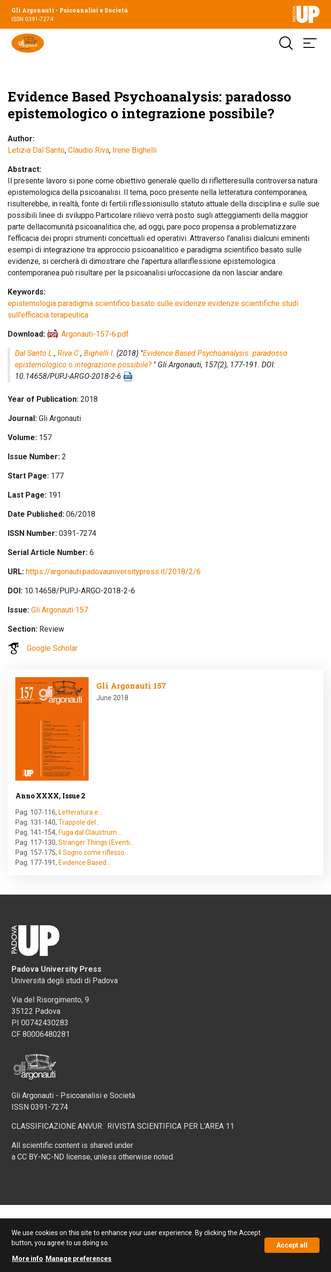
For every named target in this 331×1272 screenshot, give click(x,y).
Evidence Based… (84, 862)
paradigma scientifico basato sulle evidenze (132, 303)
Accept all (292, 1249)
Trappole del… (79, 822)
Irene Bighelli (135, 150)
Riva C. (68, 353)
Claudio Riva (88, 150)
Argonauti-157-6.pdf (95, 334)
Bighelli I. (99, 353)
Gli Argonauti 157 (59, 609)
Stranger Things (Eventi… (96, 842)
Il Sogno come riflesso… (93, 852)
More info (27, 1263)
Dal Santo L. (34, 353)
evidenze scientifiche (244, 303)
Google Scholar (52, 648)
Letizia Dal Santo (36, 150)
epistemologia (32, 303)
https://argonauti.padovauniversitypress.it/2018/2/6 (113, 571)
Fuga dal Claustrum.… (90, 832)
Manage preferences (79, 1263)
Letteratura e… (80, 812)
